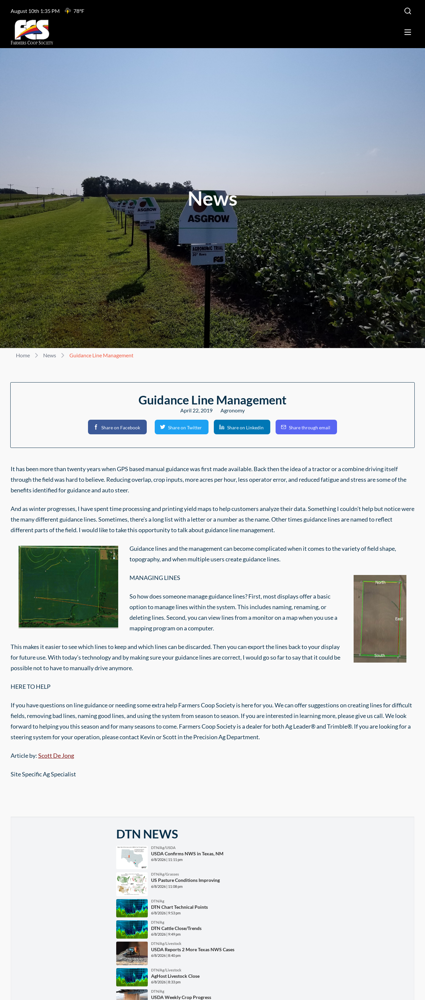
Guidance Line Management (101, 355)
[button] (117, 427)
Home (23, 355)
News (49, 355)
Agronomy (232, 410)
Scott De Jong (56, 755)
